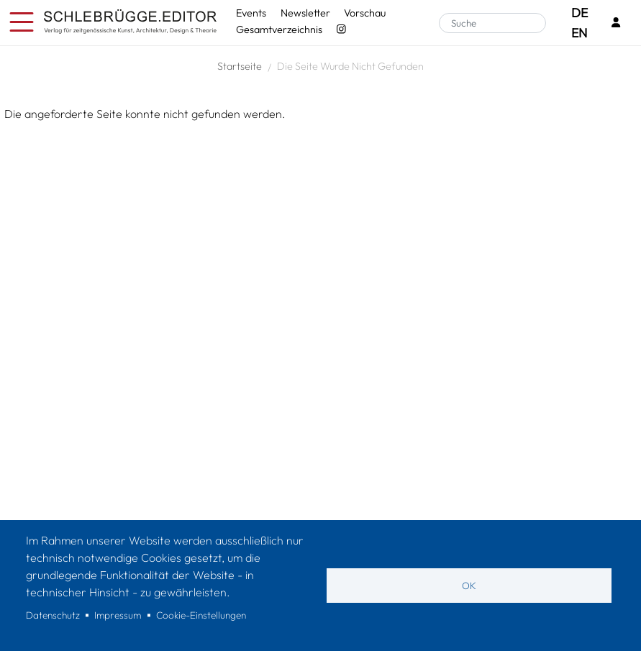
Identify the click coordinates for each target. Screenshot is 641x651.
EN (579, 32)
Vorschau (365, 12)
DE (579, 12)
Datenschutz (53, 615)
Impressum (117, 615)
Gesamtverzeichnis (279, 29)
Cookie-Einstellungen (201, 615)
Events (251, 12)
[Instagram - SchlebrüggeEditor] (341, 30)
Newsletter (305, 12)
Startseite (239, 66)
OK (469, 585)
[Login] (616, 23)
